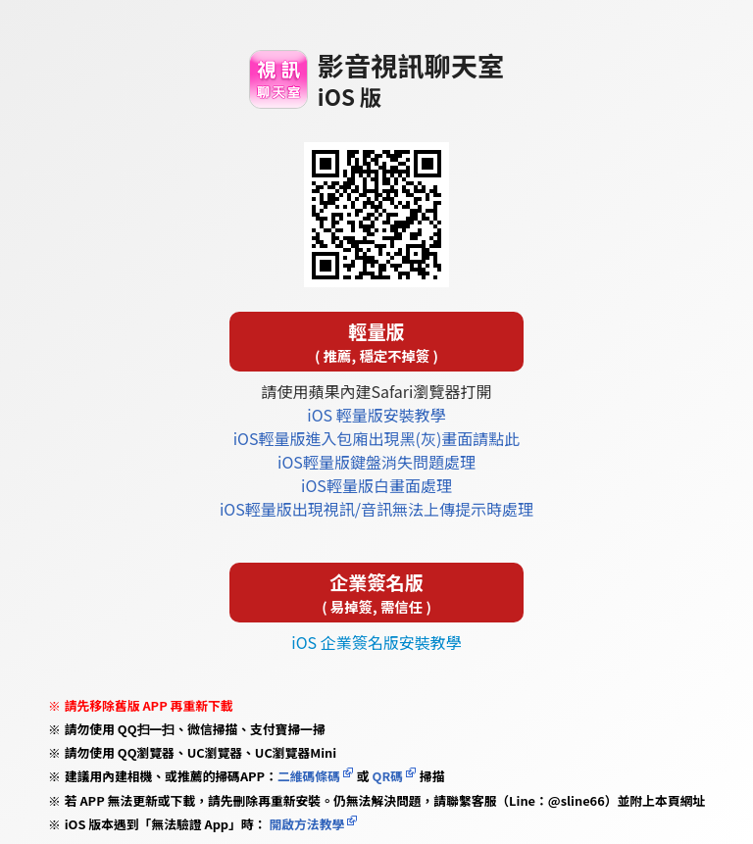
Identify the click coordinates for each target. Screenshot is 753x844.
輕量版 (376, 342)
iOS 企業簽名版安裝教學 (376, 642)
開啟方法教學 (306, 824)
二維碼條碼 (308, 776)
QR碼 (388, 776)
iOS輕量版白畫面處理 (376, 485)
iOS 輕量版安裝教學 (376, 414)
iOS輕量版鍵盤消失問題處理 (376, 461)
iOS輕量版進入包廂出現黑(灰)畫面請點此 (377, 438)
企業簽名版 (376, 593)
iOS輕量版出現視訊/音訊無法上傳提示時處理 (376, 509)
